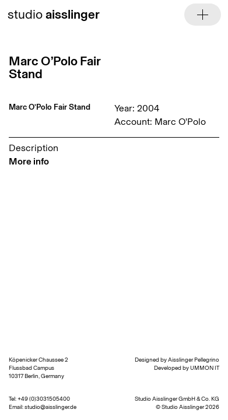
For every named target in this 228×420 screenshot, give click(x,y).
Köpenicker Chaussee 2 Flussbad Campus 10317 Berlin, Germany (38, 368)
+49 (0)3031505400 (43, 399)
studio (54, 14)
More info (29, 161)
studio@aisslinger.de (50, 407)
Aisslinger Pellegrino (193, 359)
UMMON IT (204, 368)
